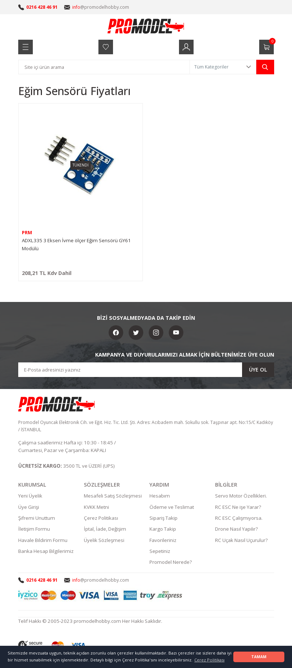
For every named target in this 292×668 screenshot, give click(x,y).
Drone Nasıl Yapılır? (236, 530)
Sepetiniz (159, 552)
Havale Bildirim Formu (42, 541)
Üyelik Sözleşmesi (104, 541)
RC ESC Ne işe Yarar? (238, 507)
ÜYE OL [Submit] (258, 369)
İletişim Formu (34, 530)
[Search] (104, 67)
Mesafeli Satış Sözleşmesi (113, 497)
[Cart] (266, 47)
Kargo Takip (162, 530)
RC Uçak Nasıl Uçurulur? (241, 541)
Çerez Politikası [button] (209, 660)
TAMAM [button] (258, 656)
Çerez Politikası (101, 519)
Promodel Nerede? (170, 563)
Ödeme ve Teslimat (171, 507)
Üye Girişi (28, 507)
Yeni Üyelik (30, 497)
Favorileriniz (162, 541)
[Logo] (146, 25)
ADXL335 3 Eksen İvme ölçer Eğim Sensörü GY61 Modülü (76, 244)
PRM (27, 232)
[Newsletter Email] (146, 369)
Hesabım (159, 497)
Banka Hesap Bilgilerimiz (46, 552)
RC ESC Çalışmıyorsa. (238, 519)
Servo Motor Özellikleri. (241, 497)
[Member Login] (186, 47)
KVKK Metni (96, 507)
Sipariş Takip (163, 519)
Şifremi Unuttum (36, 519)
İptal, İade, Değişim (105, 530)
